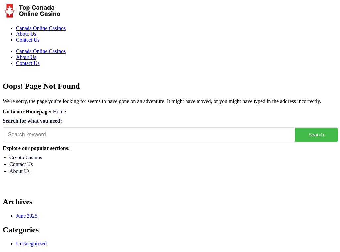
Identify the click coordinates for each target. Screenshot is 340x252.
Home (59, 111)
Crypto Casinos (25, 157)
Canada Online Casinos (41, 28)
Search (316, 134)
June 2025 (26, 216)
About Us (26, 34)
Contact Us (28, 40)
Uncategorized (31, 243)
